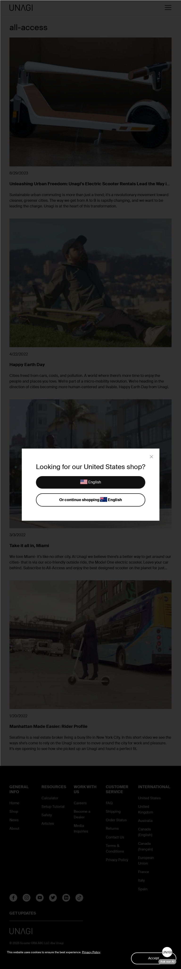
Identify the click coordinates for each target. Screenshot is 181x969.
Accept (153, 958)
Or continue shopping (90, 500)
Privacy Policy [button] (91, 952)
